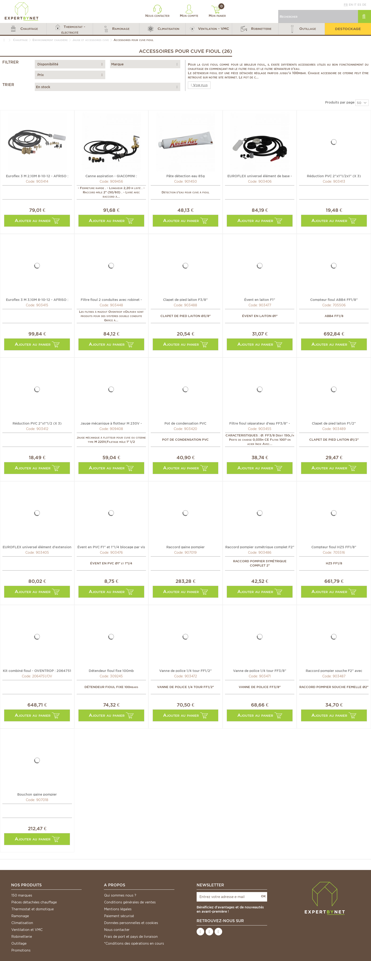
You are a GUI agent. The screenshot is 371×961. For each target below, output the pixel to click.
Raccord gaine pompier (185, 546)
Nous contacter (157, 11)
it (355, 4)
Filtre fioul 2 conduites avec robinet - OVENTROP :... (111, 299)
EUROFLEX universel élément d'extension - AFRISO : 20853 (37, 546)
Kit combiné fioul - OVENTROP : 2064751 (37, 670)
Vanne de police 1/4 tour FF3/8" (259, 670)
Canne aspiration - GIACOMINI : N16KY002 (111, 175)
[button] (23, 29)
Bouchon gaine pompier (37, 794)
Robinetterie (21, 936)
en (351, 4)
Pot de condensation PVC (185, 423)
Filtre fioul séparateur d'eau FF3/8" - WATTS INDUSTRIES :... (259, 423)
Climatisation (22, 923)
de (364, 4)
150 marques (21, 895)
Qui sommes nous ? (120, 895)
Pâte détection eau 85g (185, 175)
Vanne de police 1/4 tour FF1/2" (185, 670)
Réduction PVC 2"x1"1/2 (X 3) (37, 423)
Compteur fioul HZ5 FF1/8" (333, 546)
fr (346, 4)
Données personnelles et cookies (131, 923)
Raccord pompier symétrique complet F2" (259, 546)
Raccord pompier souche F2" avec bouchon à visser (334, 670)
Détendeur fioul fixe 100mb (111, 670)
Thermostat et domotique (32, 909)
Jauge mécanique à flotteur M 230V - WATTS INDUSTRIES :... (111, 423)
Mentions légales (118, 909)
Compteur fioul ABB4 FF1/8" (334, 299)
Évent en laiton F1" (259, 299)
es (359, 4)
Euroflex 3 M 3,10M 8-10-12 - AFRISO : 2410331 (37, 299)
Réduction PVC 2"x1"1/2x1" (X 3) (334, 175)
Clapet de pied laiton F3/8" (185, 299)
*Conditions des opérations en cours (134, 943)
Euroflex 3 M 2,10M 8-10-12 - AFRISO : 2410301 (37, 175)
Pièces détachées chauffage (34, 902)
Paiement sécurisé (119, 916)
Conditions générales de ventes (130, 902)
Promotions (21, 950)
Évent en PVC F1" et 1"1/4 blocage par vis (111, 546)
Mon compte (189, 11)
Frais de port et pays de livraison (131, 936)
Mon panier (217, 12)
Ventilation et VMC (27, 930)
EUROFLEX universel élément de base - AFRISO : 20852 (259, 175)
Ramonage (20, 916)
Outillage (18, 943)
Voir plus (199, 85)
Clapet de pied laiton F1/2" (334, 423)
